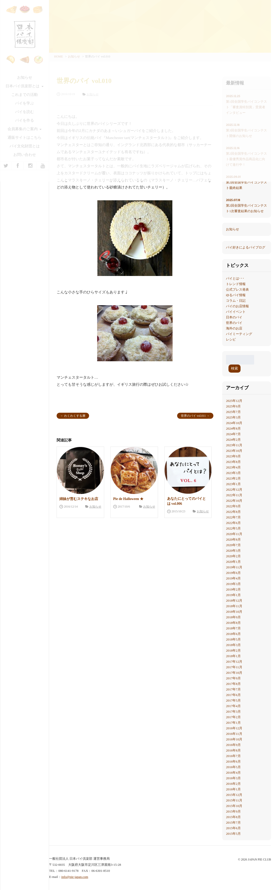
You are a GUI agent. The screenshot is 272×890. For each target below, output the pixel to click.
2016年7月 (233, 756)
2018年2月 (233, 650)
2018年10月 (234, 612)
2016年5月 (233, 767)
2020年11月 (234, 534)
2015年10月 (234, 806)
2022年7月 (233, 517)
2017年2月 (233, 717)
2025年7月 (233, 412)
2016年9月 (233, 745)
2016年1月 (233, 789)
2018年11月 (234, 606)
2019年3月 (233, 584)
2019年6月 (233, 573)
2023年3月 (233, 473)
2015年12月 (234, 795)
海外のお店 (234, 328)
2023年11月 (234, 445)
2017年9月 (233, 678)
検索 (234, 368)
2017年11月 (234, 667)
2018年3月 (233, 645)
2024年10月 (234, 423)
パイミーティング (239, 334)
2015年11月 (234, 800)
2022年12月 (234, 489)
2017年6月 (233, 695)
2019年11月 (234, 567)
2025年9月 (233, 406)
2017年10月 (234, 673)
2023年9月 (233, 456)
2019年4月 (233, 578)
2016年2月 (233, 784)
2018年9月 (233, 617)
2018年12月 (234, 600)
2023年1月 (233, 484)
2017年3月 (233, 711)
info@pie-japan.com (74, 877)
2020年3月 (233, 550)
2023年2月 (233, 478)
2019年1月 (233, 595)
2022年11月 (234, 495)
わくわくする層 (74, 416)
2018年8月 (233, 623)
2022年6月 (233, 523)
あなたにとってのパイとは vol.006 (186, 501)
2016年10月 (234, 739)
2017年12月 (234, 661)
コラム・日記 (236, 300)
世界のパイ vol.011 (193, 416)
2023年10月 (234, 451)
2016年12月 (234, 728)
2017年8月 (233, 684)
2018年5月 (233, 639)
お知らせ (95, 506)
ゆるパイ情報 (236, 295)
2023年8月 (233, 462)
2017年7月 (233, 689)
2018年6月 (233, 634)
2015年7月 (233, 822)
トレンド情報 (236, 284)
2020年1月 (233, 562)
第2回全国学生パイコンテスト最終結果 (246, 182)
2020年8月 (233, 539)
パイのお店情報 (237, 306)
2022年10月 (234, 501)
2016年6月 (233, 761)
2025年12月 (234, 401)
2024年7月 (233, 434)
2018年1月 (233, 656)
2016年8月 (233, 750)
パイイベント (236, 312)
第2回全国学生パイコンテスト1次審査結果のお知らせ (246, 205)
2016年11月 (234, 734)
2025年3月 (233, 417)
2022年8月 (233, 512)
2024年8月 (233, 428)
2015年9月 (233, 811)
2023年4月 (233, 467)
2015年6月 (233, 828)
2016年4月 (233, 772)
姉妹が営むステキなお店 (78, 499)
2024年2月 (233, 439)
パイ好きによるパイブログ (245, 247)
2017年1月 (233, 723)
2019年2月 (233, 589)
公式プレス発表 (237, 289)
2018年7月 (233, 628)
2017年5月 (233, 700)
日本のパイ (234, 317)
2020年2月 (233, 556)
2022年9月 (233, 506)
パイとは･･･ (235, 278)
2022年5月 (233, 528)
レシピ (231, 339)
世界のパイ (234, 323)
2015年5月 (233, 834)
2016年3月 (233, 778)
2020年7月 (233, 545)
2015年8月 (233, 817)
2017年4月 (233, 706)
